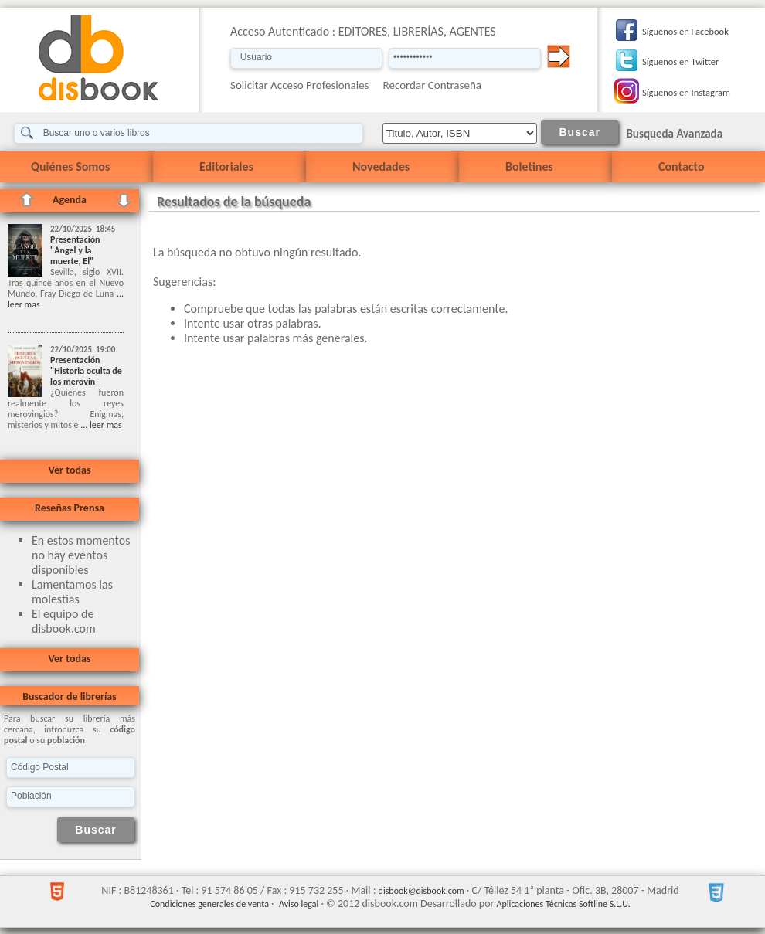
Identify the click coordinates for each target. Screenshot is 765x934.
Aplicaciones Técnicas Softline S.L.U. (564, 903)
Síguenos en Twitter (680, 61)
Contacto (681, 166)
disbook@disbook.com (421, 890)
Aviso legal (298, 903)
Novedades (381, 166)
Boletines (529, 166)
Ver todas (69, 470)
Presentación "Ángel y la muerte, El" (75, 250)
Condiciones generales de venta (209, 903)
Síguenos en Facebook (685, 31)
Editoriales (226, 166)
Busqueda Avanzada (674, 134)
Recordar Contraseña (432, 85)
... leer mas (100, 424)
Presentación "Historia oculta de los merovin (86, 371)
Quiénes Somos (70, 166)
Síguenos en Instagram (686, 92)
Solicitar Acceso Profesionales (299, 85)
